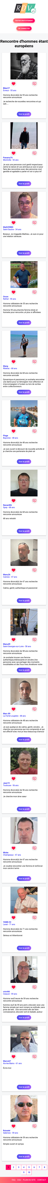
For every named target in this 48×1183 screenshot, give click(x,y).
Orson (5, 296)
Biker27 (6, 88)
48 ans (15, 438)
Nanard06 (7, 505)
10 (29, 1172)
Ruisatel (6, 1130)
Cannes (6, 577)
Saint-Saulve (8, 229)
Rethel (6, 299)
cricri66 (6, 991)
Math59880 (8, 227)
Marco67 (7, 1061)
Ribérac (6, 368)
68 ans (14, 368)
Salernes (7, 1133)
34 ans (18, 229)
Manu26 (6, 574)
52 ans (15, 160)
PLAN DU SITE (29, 1180)
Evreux (6, 90)
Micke (5, 852)
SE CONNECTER (24, 28)
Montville (7, 160)
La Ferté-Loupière (10, 716)
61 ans (19, 1063)
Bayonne (7, 438)
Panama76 (8, 157)
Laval (5, 924)
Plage (5, 435)
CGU (19, 1180)
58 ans (28, 646)
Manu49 (6, 644)
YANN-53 (7, 922)
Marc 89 (6, 713)
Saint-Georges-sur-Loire (13, 646)
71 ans (12, 924)
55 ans (13, 90)
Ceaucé (6, 994)
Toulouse (7, 785)
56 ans (16, 785)
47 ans (14, 577)
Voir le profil (24, 114)
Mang (5, 366)
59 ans (14, 994)
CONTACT (41, 1180)
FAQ (13, 1180)
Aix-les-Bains (8, 1063)
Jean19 (6, 783)
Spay (5, 507)
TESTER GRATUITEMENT (24, 21)
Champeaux (8, 855)
